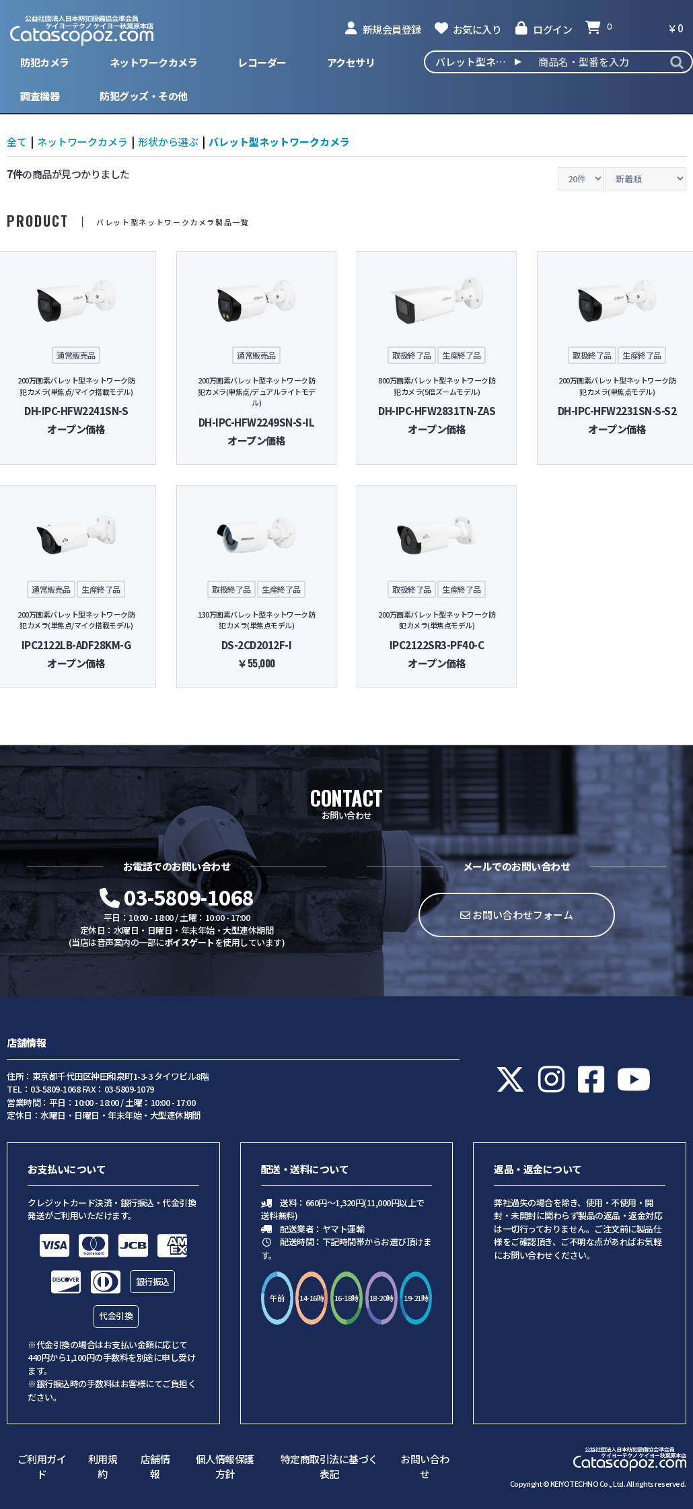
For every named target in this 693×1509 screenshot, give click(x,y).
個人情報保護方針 (225, 1466)
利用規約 (103, 1466)
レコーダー (262, 62)
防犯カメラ (44, 62)
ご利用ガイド (42, 1466)
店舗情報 (155, 1466)
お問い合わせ (424, 1466)
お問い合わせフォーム (516, 915)
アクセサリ (351, 62)
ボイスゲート (189, 942)
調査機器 (39, 96)
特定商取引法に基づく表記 (329, 1466)
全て (17, 142)
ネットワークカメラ (154, 62)
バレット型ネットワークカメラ (279, 142)
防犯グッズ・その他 (144, 96)
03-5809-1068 (177, 897)
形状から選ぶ (168, 142)
